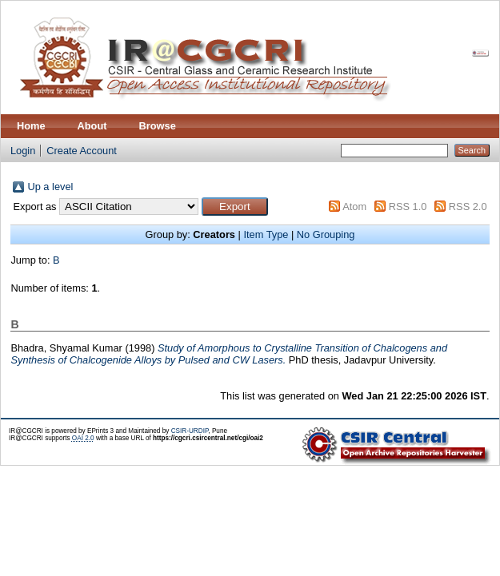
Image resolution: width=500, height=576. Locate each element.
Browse (157, 126)
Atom (354, 207)
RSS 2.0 (468, 207)
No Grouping (326, 234)
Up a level (50, 187)
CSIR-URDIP (190, 431)
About (92, 126)
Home (31, 126)
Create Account (81, 151)
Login (22, 151)
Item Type (265, 234)
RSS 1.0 (408, 207)
